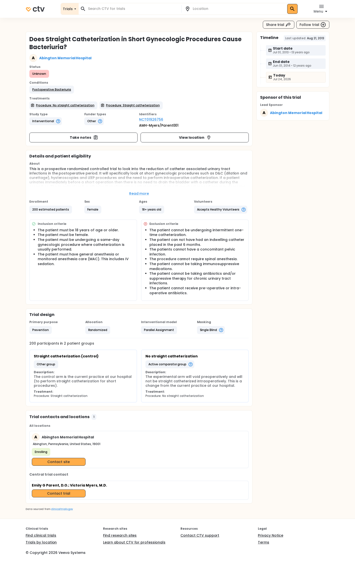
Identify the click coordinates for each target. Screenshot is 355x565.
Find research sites (120, 535)
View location (195, 137)
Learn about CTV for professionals (134, 542)
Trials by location (41, 542)
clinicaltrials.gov (62, 509)
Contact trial (58, 493)
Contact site (58, 461)
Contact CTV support (199, 535)
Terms (263, 542)
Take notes (84, 137)
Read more (139, 193)
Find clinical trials (41, 535)
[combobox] (133, 8)
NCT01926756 (151, 119)
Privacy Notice (270, 535)
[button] (51, 90)
